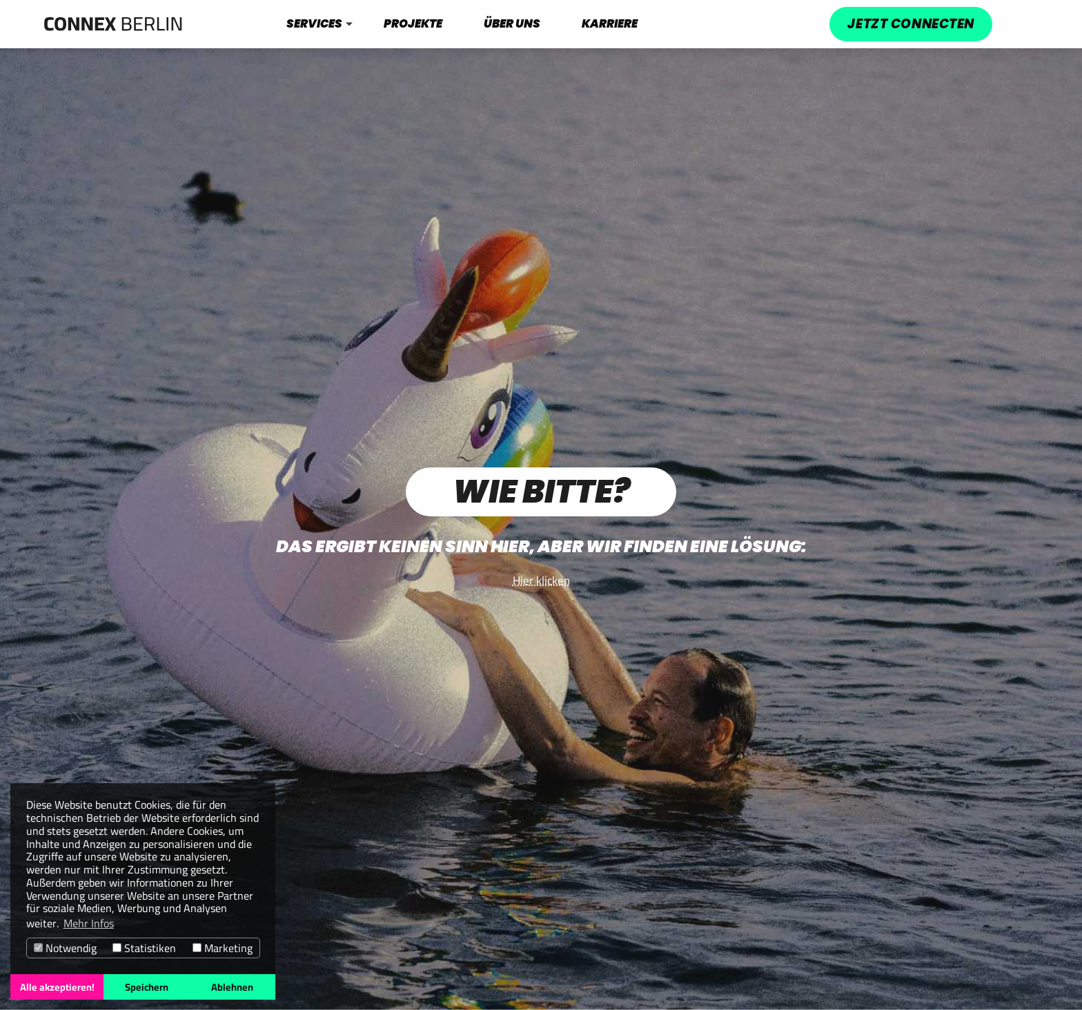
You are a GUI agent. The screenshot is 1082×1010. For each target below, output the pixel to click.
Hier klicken (541, 580)
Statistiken (144, 948)
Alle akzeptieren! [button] (57, 987)
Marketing (223, 948)
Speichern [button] (146, 987)
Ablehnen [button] (232, 987)
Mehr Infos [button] (88, 923)
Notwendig (65, 948)
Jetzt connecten (910, 23)
